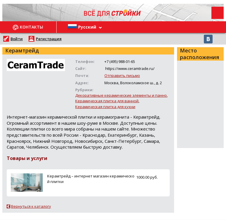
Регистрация (49, 38)
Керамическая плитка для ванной (107, 100)
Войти (16, 38)
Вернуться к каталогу (31, 206)
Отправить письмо (122, 75)
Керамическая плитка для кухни (105, 106)
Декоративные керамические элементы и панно (121, 95)
